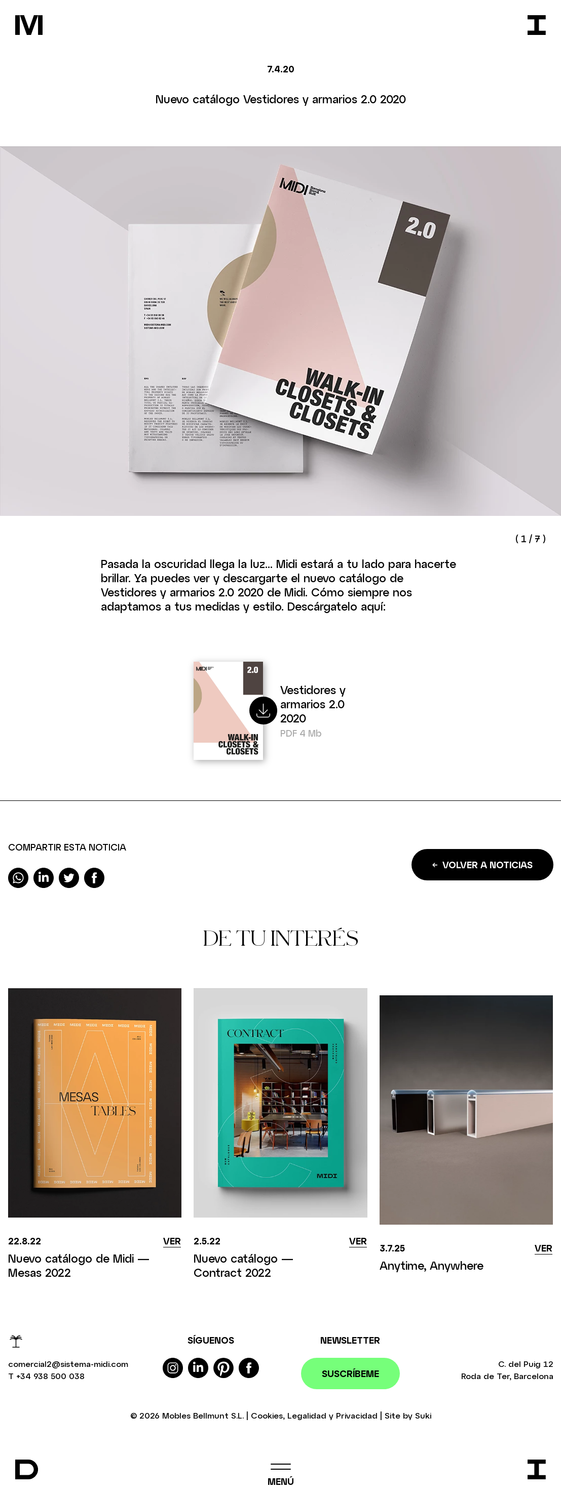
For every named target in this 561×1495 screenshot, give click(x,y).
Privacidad (357, 1415)
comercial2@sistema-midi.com (68, 1363)
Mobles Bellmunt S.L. (203, 1415)
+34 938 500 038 (50, 1376)
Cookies (267, 1415)
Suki (423, 1415)
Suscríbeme (350, 1373)
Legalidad (306, 1415)
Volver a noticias (482, 864)
